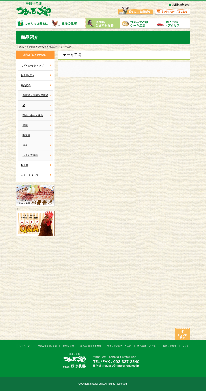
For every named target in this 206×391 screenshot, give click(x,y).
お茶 (25, 145)
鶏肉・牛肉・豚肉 (33, 115)
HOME (21, 47)
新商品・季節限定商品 (35, 95)
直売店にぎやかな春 (36, 47)
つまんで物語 (30, 155)
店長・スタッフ (30, 175)
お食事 (24, 165)
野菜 (25, 125)
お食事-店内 (27, 75)
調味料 (26, 135)
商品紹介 (53, 47)
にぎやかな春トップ (32, 65)
